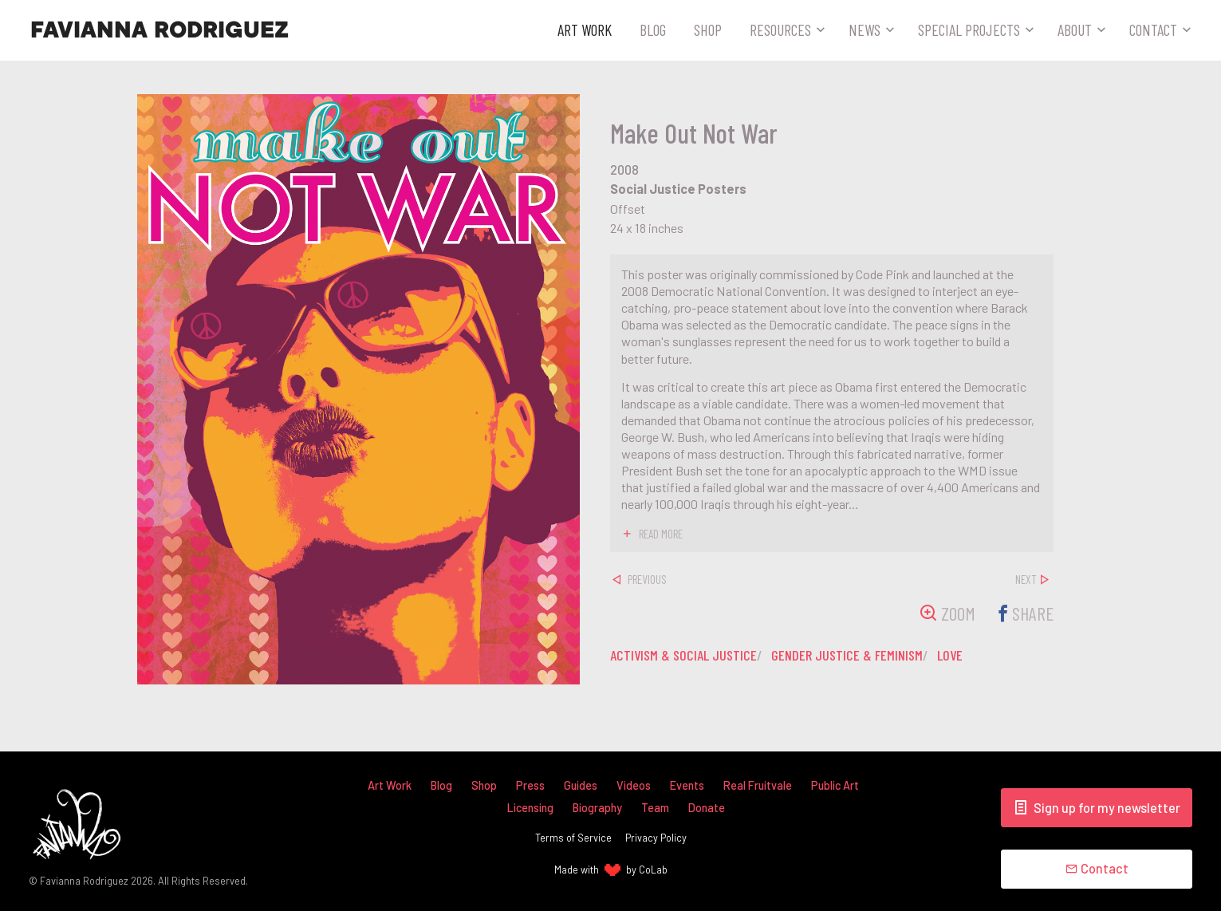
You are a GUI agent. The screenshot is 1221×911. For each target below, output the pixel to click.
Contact (1153, 29)
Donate (706, 807)
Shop (708, 29)
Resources (780, 29)
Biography (597, 807)
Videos (633, 785)
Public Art (835, 785)
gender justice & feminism (847, 655)
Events (687, 785)
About (1075, 29)
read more (661, 533)
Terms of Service (573, 837)
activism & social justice (683, 655)
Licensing (530, 807)
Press (530, 785)
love (950, 655)
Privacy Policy (656, 837)
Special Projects (969, 29)
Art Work (584, 29)
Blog (653, 29)
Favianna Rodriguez (159, 30)
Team (655, 807)
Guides (580, 785)
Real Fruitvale (757, 785)
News (864, 29)
